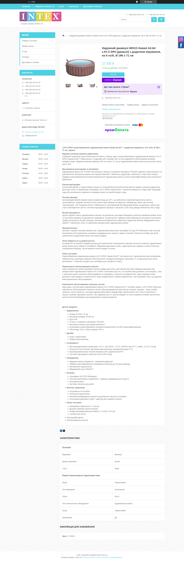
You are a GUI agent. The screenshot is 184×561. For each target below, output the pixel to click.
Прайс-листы (28, 46)
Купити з (113, 80)
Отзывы (25, 57)
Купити (113, 74)
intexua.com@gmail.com (34, 132)
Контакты (74, 7)
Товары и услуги (43, 7)
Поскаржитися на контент (92, 557)
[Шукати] (154, 19)
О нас (61, 7)
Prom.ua (104, 555)
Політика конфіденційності (113, 557)
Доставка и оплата (92, 7)
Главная (26, 7)
